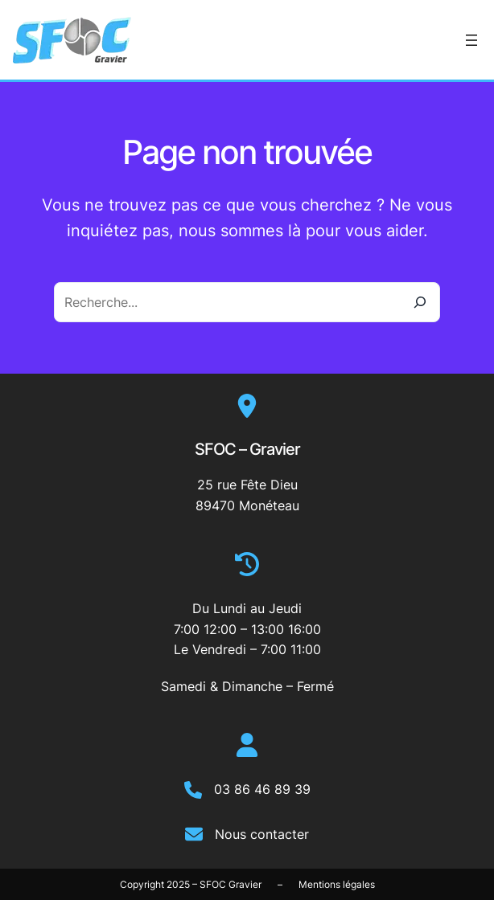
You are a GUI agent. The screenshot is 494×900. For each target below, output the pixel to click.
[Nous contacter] (247, 834)
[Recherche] (420, 302)
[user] (247, 745)
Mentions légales (336, 884)
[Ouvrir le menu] (471, 40)
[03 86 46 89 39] (247, 789)
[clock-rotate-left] (247, 564)
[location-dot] (247, 406)
